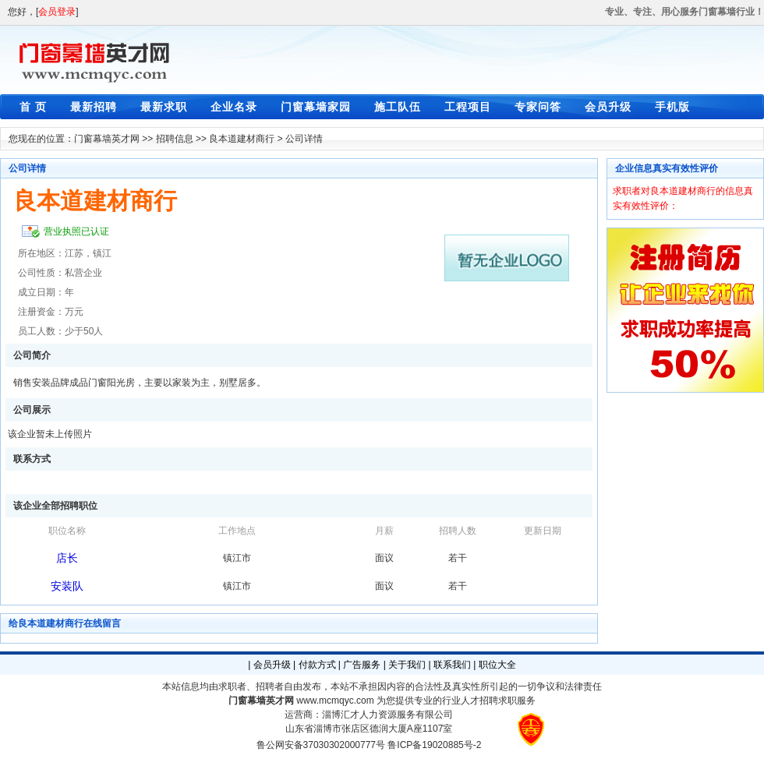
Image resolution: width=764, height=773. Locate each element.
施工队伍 (397, 107)
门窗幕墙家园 (316, 107)
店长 (67, 558)
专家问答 (538, 107)
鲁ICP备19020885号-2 (434, 744)
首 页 (33, 107)
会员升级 (608, 107)
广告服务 (361, 664)
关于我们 (407, 664)
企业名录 (233, 107)
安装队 (67, 586)
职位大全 (497, 664)
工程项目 (467, 107)
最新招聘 (93, 107)
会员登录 (57, 11)
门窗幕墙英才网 (107, 138)
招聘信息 (174, 138)
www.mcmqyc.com (334, 700)
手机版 (672, 107)
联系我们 (452, 664)
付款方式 (317, 664)
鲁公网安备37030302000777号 (320, 744)
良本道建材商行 (241, 138)
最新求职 (163, 107)
